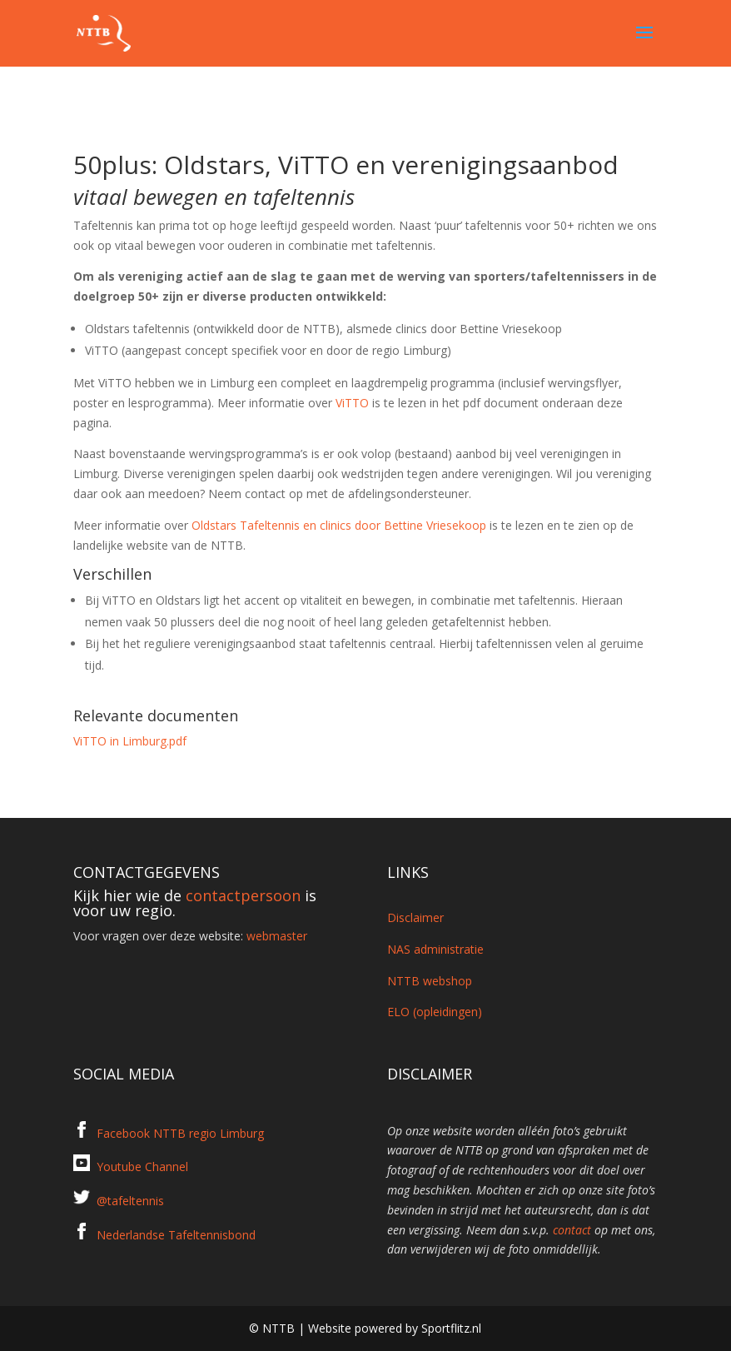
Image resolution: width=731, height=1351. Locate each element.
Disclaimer (415, 917)
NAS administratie (435, 949)
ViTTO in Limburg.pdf (129, 741)
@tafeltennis (130, 1201)
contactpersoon (243, 895)
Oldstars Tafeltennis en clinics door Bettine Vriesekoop (338, 525)
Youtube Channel (142, 1166)
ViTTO (352, 403)
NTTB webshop (429, 981)
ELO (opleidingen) (434, 1011)
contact (572, 1230)
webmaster (276, 936)
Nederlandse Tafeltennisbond (176, 1235)
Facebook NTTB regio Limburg (180, 1133)
